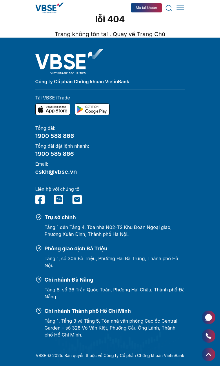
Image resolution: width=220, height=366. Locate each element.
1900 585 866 (54, 153)
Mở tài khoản (146, 7)
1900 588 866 (54, 135)
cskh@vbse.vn (56, 171)
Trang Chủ (151, 34)
